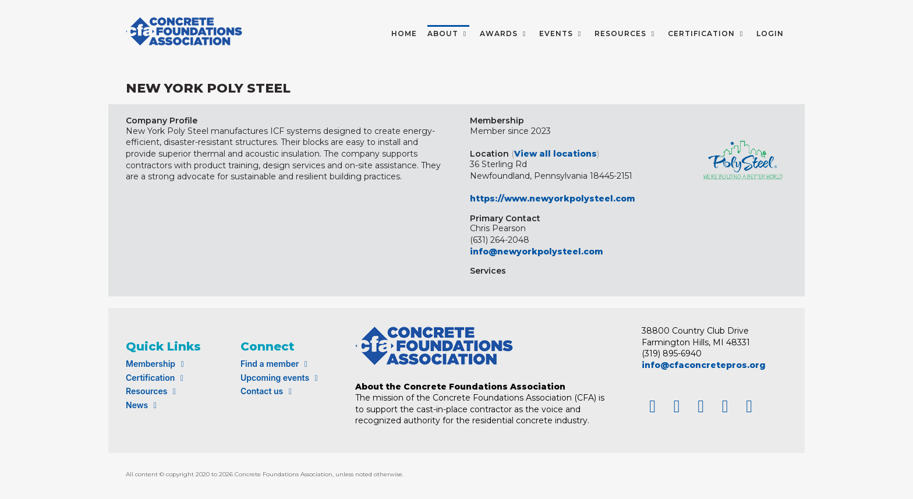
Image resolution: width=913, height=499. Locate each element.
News (143, 405)
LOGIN (770, 33)
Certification (156, 378)
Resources (152, 391)
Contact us (267, 391)
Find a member (275, 364)
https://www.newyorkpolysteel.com (552, 198)
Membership (156, 364)
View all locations (555, 153)
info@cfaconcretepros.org (704, 365)
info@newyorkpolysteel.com (536, 251)
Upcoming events (280, 378)
